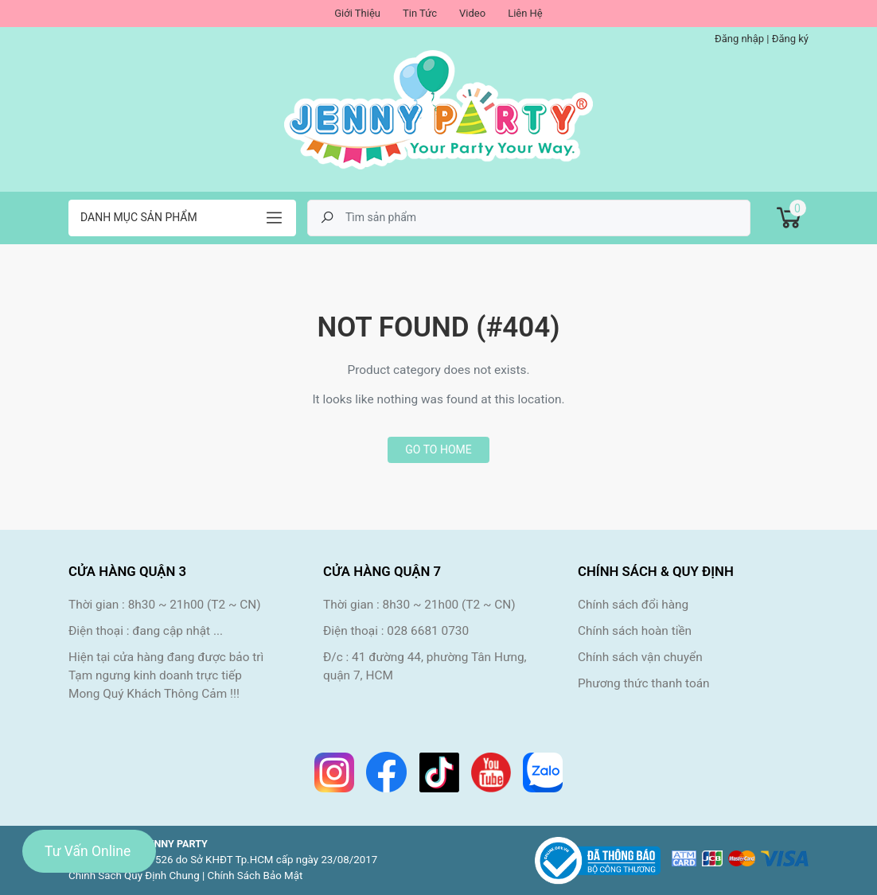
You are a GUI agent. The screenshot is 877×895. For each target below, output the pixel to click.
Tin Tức (420, 13)
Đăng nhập (739, 39)
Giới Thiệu (357, 13)
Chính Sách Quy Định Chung (134, 875)
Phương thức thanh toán (644, 683)
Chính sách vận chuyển (640, 657)
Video (472, 13)
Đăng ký (790, 39)
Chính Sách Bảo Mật (255, 875)
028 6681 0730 (428, 631)
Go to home (438, 449)
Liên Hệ (525, 13)
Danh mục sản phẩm (138, 217)
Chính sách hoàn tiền (635, 631)
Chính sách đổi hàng (633, 604)
